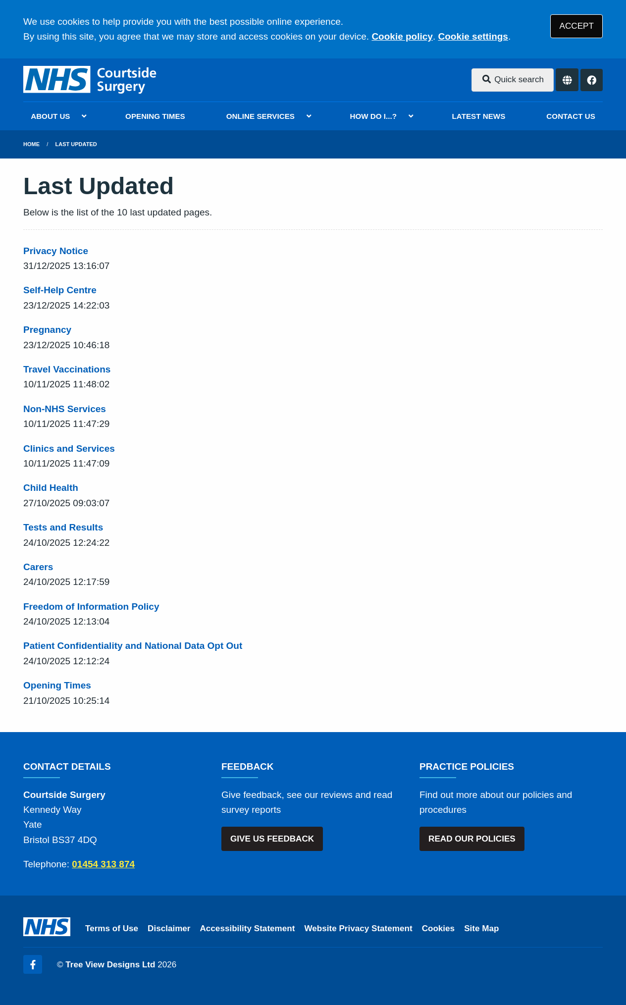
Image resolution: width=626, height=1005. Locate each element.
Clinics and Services (69, 448)
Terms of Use (111, 928)
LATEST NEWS (479, 116)
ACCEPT (577, 26)
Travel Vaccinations (66, 369)
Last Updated (76, 144)
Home (31, 144)
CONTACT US (570, 116)
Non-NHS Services (64, 409)
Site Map (481, 928)
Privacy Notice (55, 251)
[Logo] (90, 80)
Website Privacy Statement (358, 928)
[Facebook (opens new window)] (32, 964)
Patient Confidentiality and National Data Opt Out (132, 645)
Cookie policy (402, 36)
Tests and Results (63, 527)
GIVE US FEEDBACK (272, 839)
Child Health (50, 487)
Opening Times (57, 685)
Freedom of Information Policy (91, 606)
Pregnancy (47, 329)
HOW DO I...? (373, 116)
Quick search (512, 79)
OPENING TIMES (155, 116)
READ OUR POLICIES (472, 839)
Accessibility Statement (247, 928)
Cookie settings (473, 36)
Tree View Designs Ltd (110, 964)
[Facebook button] (591, 80)
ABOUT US (50, 116)
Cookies (438, 928)
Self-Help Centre (60, 290)
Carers (38, 567)
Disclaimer (169, 928)
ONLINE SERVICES (260, 116)
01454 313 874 (103, 864)
